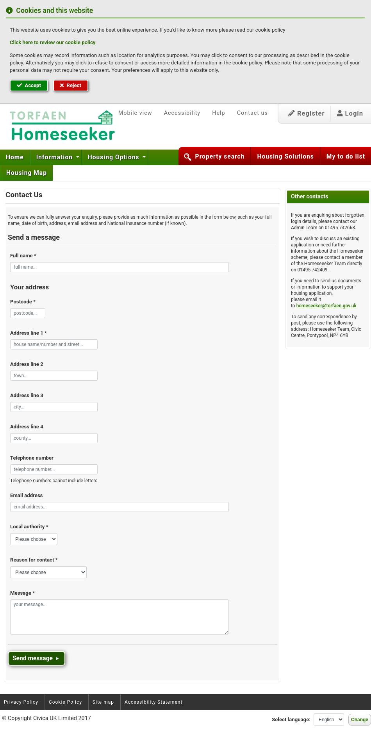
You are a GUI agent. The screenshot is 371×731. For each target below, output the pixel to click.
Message (22, 593)
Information (55, 157)
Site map (103, 702)
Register (306, 113)
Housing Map (26, 173)
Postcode (23, 302)
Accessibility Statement (153, 702)
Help (218, 113)
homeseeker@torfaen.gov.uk (326, 305)
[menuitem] (15, 157)
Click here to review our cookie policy (52, 42)
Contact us (252, 113)
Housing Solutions (285, 156)
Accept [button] (29, 85)
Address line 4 (26, 427)
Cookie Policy (65, 702)
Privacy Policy (21, 702)
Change (359, 719)
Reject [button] (70, 85)
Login (350, 113)
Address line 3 (26, 395)
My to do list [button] (345, 156)
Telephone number (32, 458)
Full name (23, 256)
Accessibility (182, 113)
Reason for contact (34, 560)
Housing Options (114, 157)
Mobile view (135, 113)
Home (15, 157)
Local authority (29, 527)
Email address (26, 495)
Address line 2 (26, 364)
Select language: (291, 719)
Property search (220, 156)
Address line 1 (28, 333)
